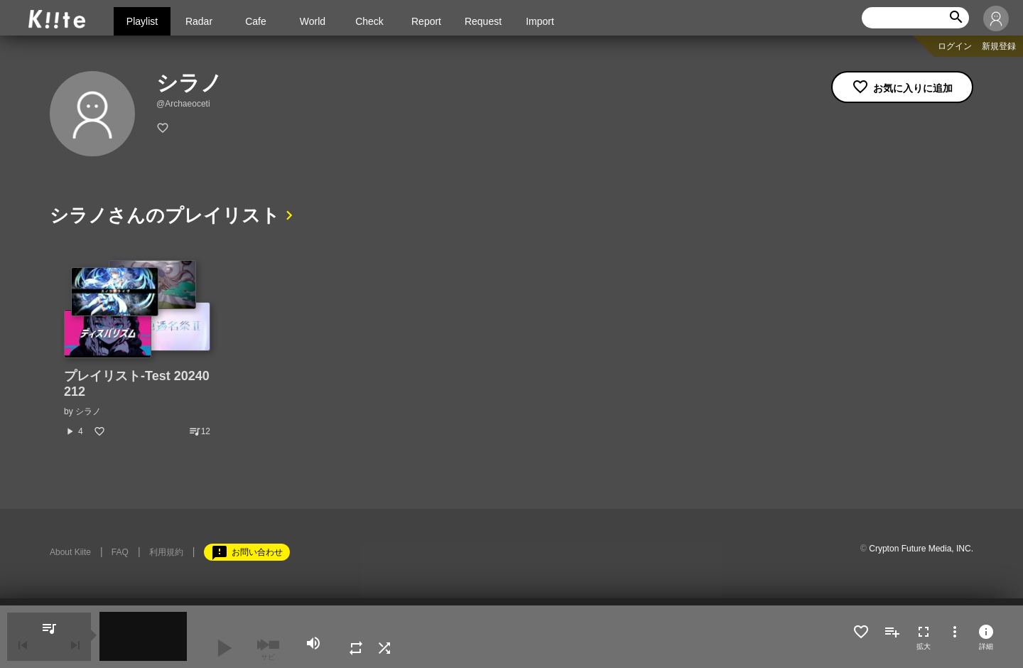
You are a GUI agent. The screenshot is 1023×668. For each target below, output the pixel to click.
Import (540, 21)
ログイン (955, 46)
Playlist (142, 21)
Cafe (255, 21)
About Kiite (70, 552)
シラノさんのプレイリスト (165, 215)
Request (483, 21)
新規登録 (999, 46)
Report (426, 21)
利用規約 (166, 552)
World (312, 21)
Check (369, 21)
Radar (198, 21)
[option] (137, 349)
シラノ (88, 411)
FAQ (120, 552)
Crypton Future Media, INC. (921, 549)
